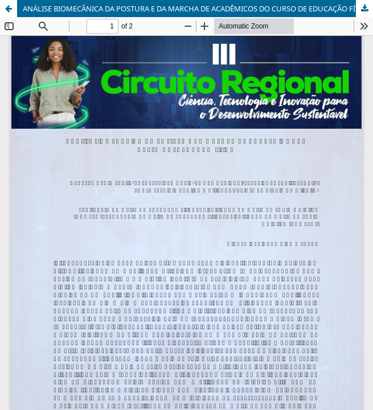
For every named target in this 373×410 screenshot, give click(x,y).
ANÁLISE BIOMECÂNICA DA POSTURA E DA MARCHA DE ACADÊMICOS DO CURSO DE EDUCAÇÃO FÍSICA (197, 8)
